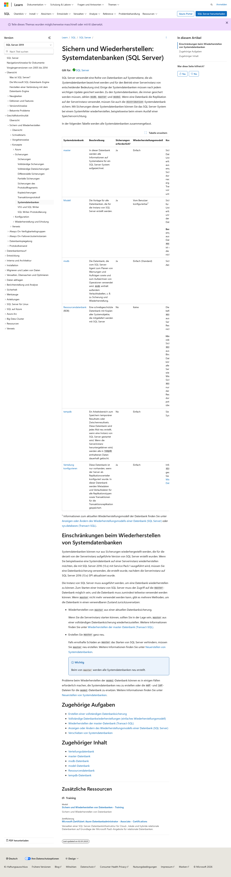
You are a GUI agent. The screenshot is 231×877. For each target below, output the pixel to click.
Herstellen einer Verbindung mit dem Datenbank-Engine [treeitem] (29, 89)
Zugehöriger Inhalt (189, 56)
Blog (57, 866)
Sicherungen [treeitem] (24, 159)
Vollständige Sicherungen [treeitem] (31, 164)
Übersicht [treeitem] (15, 120)
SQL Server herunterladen (211, 13)
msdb (66, 261)
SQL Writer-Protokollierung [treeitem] (32, 211)
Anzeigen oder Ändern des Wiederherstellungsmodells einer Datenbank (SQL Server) (112, 521)
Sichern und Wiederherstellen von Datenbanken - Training (93, 807)
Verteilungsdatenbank (81, 751)
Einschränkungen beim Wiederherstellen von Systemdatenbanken (200, 45)
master (67, 150)
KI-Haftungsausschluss (16, 866)
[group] (115, 324)
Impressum (166, 866)
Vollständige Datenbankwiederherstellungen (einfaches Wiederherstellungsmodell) (117, 718)
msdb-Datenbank (78, 761)
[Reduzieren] (49, 38)
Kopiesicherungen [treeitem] (27, 192)
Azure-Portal (185, 13)
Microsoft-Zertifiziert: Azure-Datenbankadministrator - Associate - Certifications (104, 821)
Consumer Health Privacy (113, 866)
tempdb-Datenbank (79, 775)
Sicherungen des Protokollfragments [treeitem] (28, 185)
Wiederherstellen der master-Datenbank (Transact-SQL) (120, 627)
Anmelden (221, 4)
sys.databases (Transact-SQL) (79, 525)
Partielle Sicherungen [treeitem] (29, 178)
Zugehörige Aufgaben (190, 51)
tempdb (67, 411)
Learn (65, 37)
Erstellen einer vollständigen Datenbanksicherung (97, 713)
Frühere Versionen (41, 866)
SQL (73, 37)
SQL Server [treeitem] (13, 57)
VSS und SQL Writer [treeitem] (28, 207)
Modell (67, 200)
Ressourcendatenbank (74, 307)
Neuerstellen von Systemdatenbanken (84, 695)
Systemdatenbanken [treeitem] (28, 202)
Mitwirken (71, 866)
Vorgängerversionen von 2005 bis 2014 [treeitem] (27, 67)
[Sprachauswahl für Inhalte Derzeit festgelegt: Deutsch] (12, 858)
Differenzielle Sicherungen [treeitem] (31, 173)
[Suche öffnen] (211, 5)
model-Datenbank (79, 765)
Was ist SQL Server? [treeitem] (20, 77)
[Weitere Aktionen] (166, 37)
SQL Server (85, 37)
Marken (183, 866)
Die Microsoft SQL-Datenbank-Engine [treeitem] (29, 82)
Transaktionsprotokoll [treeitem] (29, 197)
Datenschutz (87, 866)
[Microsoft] (6, 4)
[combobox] (29, 45)
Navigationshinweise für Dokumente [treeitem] (25, 62)
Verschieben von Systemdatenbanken (90, 733)
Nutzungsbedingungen (145, 866)
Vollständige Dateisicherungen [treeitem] (33, 168)
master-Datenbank (79, 756)
